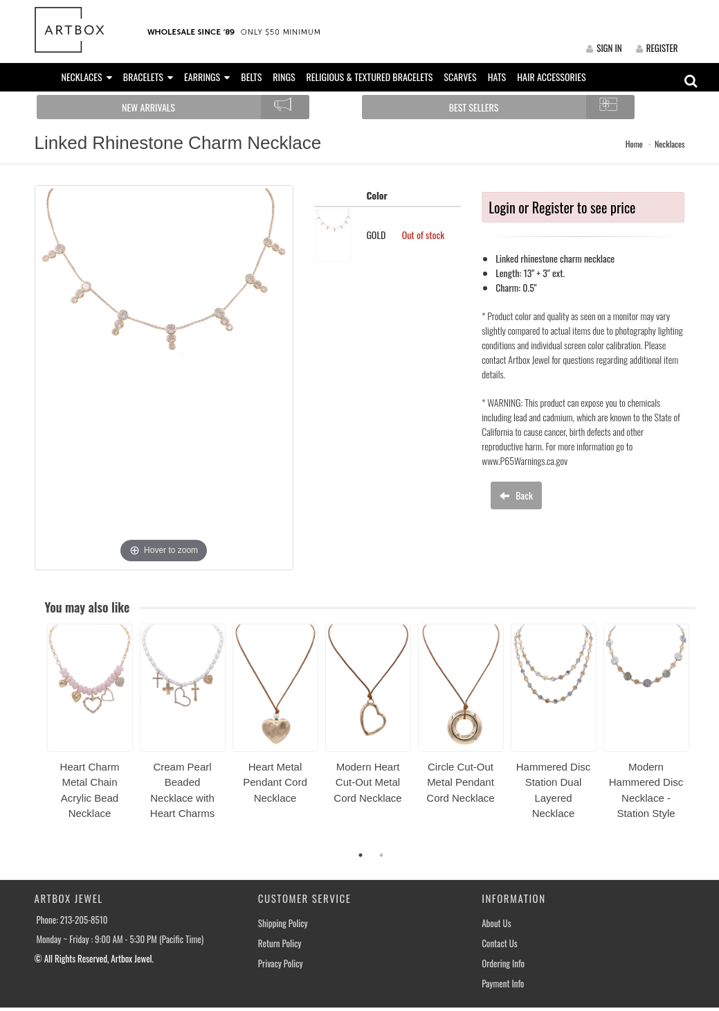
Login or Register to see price (562, 207)
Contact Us (500, 943)
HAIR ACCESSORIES (551, 76)
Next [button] (706, 737)
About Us (496, 923)
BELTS (251, 76)
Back (516, 495)
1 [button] (360, 855)
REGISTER (657, 48)
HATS (497, 76)
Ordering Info (503, 963)
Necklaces (670, 144)
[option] (90, 726)
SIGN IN (603, 48)
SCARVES (460, 76)
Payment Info (503, 984)
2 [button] (381, 855)
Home (634, 144)
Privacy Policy (280, 963)
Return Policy (280, 943)
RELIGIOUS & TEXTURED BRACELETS (370, 76)
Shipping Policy (283, 923)
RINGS (284, 76)
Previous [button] (37, 737)
